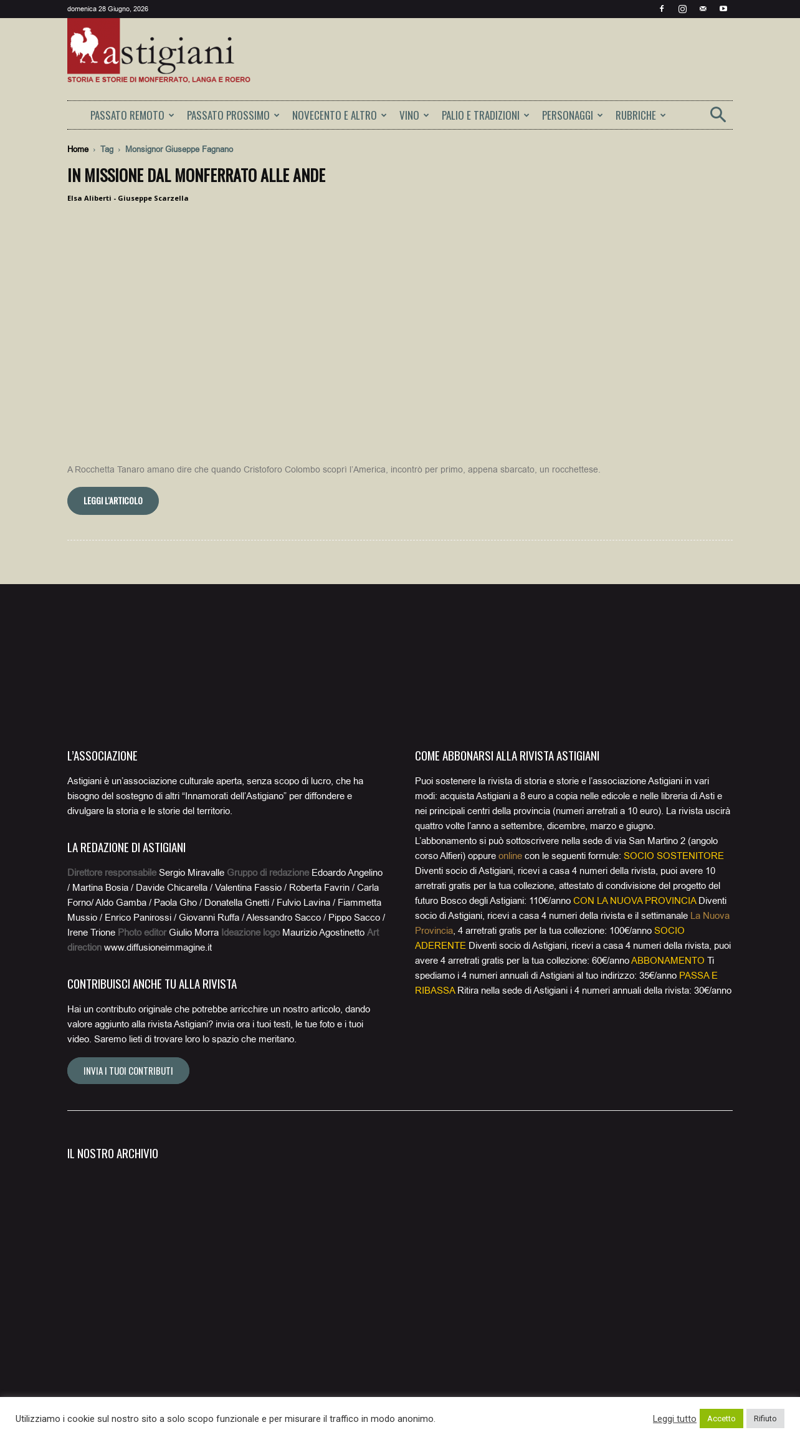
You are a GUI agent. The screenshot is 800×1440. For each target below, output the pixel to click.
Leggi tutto (675, 1418)
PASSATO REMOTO (132, 115)
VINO (414, 115)
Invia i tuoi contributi (128, 1070)
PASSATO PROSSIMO (233, 115)
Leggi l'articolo (113, 500)
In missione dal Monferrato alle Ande (196, 175)
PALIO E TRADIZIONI (486, 115)
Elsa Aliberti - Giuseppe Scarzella (128, 198)
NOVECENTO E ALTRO (339, 115)
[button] (718, 119)
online (510, 856)
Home (77, 149)
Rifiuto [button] (765, 1418)
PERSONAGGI (572, 115)
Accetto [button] (721, 1418)
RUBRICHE (641, 115)
